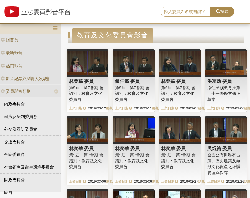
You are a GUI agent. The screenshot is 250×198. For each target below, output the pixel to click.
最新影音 (11, 52)
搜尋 (222, 11)
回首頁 (9, 39)
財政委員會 (14, 179)
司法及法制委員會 (20, 116)
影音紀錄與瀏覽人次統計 (26, 78)
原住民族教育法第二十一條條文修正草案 (223, 93)
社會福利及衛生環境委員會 (29, 167)
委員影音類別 (16, 91)
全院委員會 (14, 154)
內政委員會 (14, 103)
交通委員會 (14, 141)
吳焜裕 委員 (219, 148)
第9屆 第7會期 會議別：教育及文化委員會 (86, 93)
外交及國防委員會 (20, 129)
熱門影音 (11, 65)
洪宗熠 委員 (219, 81)
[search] (186, 12)
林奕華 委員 (81, 81)
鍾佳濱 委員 (127, 81)
